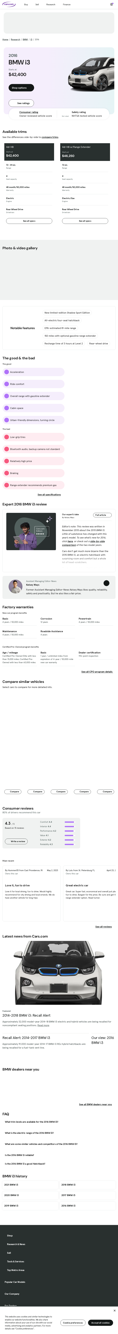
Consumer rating (28, 112)
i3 (31, 39)
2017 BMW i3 (68, 1195)
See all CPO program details (97, 671)
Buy (26, 4)
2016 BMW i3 (68, 1205)
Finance (67, 4)
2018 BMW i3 (68, 1184)
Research (50, 4)
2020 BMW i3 (11, 1195)
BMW (25, 39)
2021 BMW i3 (11, 1184)
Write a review (16, 841)
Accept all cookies (100, 1322)
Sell (37, 4)
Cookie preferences (73, 1322)
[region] (59, 1320)
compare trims (50, 137)
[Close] (114, 1310)
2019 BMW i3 (11, 1205)
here (70, 541)
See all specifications (51, 494)
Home (5, 39)
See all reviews (105, 926)
